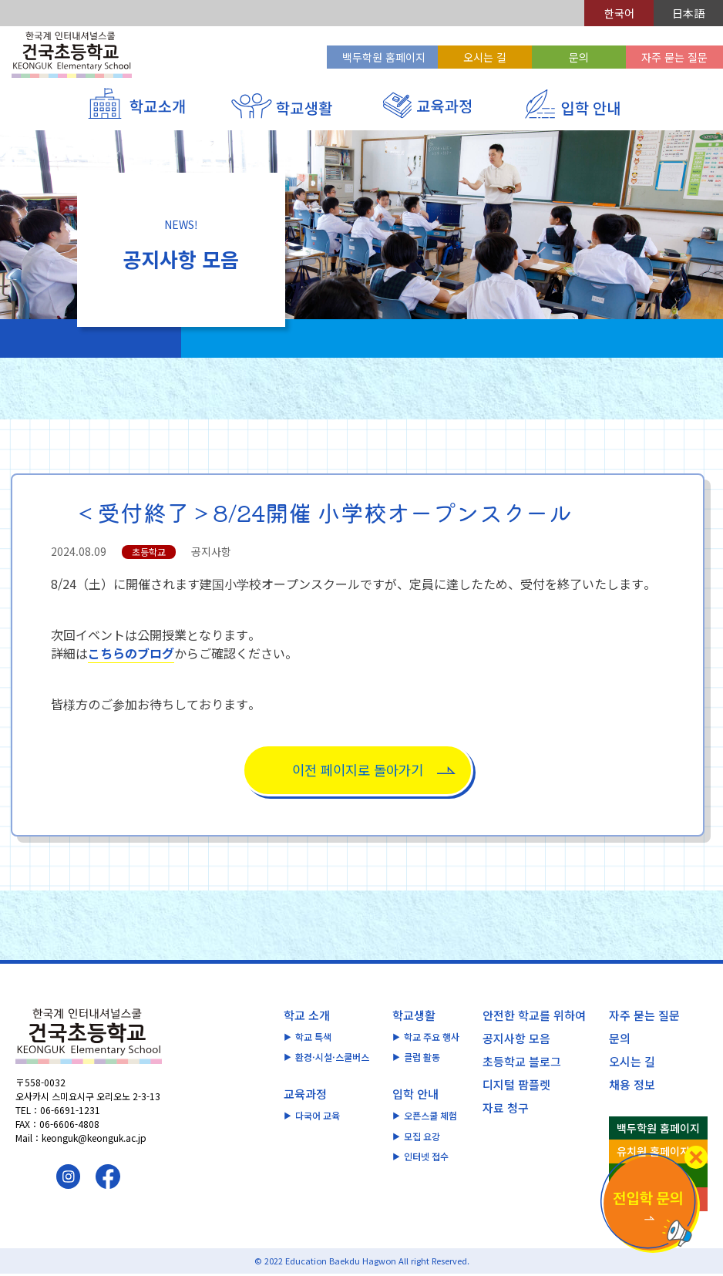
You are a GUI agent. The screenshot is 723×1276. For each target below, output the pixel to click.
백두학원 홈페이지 (383, 57)
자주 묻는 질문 (674, 57)
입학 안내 (415, 1096)
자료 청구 (506, 1109)
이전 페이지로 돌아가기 (358, 770)
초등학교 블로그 (522, 1063)
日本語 (688, 13)
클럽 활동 (422, 1059)
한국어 (619, 13)
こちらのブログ (131, 653)
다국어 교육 (317, 1117)
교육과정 (305, 1096)
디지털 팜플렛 (516, 1086)
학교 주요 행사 (431, 1038)
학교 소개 (307, 1016)
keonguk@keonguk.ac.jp (94, 1139)
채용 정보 (632, 1086)
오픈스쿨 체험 (430, 1117)
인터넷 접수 (426, 1158)
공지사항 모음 (516, 1040)
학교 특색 (313, 1038)
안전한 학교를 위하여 (534, 1016)
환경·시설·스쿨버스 (332, 1059)
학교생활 (413, 1016)
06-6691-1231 (70, 1112)
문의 (579, 57)
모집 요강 (422, 1138)
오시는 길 (484, 57)
